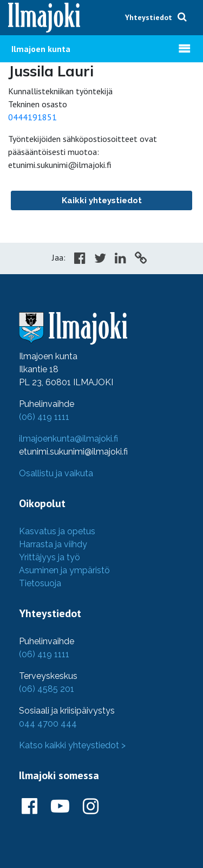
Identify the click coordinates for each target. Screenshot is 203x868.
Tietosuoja (40, 583)
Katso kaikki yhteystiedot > (72, 745)
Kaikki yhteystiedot (102, 200)
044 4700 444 (48, 723)
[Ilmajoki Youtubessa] (60, 807)
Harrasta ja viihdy (53, 544)
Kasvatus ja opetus (57, 531)
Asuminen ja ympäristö (64, 570)
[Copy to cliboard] (141, 259)
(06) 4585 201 (46, 689)
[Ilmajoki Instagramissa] (90, 807)
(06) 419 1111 (44, 417)
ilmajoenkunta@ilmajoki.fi (68, 438)
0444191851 (32, 117)
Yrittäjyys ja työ (49, 557)
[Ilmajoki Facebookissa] (29, 807)
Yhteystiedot (148, 17)
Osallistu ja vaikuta (56, 473)
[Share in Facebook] (80, 259)
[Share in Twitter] (100, 259)
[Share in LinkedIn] (120, 259)
